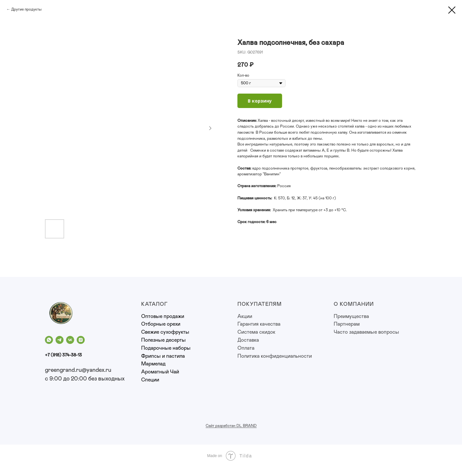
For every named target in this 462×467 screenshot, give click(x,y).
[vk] (70, 340)
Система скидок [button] (256, 332)
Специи (150, 379)
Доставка (248, 340)
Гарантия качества (258, 324)
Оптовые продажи (162, 316)
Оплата (245, 348)
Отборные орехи (160, 324)
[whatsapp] (49, 340)
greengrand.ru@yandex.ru (78, 370)
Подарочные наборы (166, 348)
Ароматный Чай (160, 371)
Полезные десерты (163, 340)
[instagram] (81, 340)
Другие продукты (26, 9)
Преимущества (351, 316)
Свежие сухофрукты (165, 332)
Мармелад (153, 363)
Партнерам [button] (347, 324)
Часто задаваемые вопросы (366, 332)
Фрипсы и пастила (163, 356)
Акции (244, 316)
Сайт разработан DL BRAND (231, 426)
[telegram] (60, 340)
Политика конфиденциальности (274, 356)
